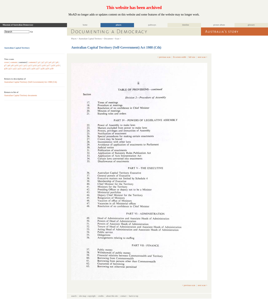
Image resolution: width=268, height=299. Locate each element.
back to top (133, 296)
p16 (44, 65)
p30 (51, 68)
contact (123, 296)
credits (101, 296)
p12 (25, 65)
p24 (24, 68)
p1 (39, 62)
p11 (21, 65)
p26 (33, 68)
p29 (47, 68)
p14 (34, 65)
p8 (9, 65)
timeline (185, 25)
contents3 (33, 62)
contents (13, 62)
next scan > (202, 57)
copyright (91, 296)
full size (191, 57)
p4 (50, 62)
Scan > (118, 38)
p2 (43, 62)
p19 (57, 65)
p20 (5, 68)
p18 (53, 65)
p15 (39, 65)
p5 (54, 62)
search (74, 296)
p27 (38, 68)
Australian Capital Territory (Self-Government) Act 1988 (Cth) (30, 82)
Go (31, 32)
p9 (12, 65)
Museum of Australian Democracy (18, 25)
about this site (112, 296)
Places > (74, 38)
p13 (30, 65)
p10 (16, 65)
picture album (219, 25)
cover (6, 62)
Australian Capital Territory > (91, 38)
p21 (10, 68)
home (85, 25)
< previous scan (163, 57)
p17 (48, 65)
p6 (57, 62)
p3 (46, 62)
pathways (152, 25)
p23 (19, 68)
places (118, 25)
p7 (5, 65)
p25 (28, 68)
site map (82, 296)
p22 (15, 68)
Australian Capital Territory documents (20, 95)
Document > (109, 38)
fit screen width (179, 57)
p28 (42, 68)
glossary (251, 25)
